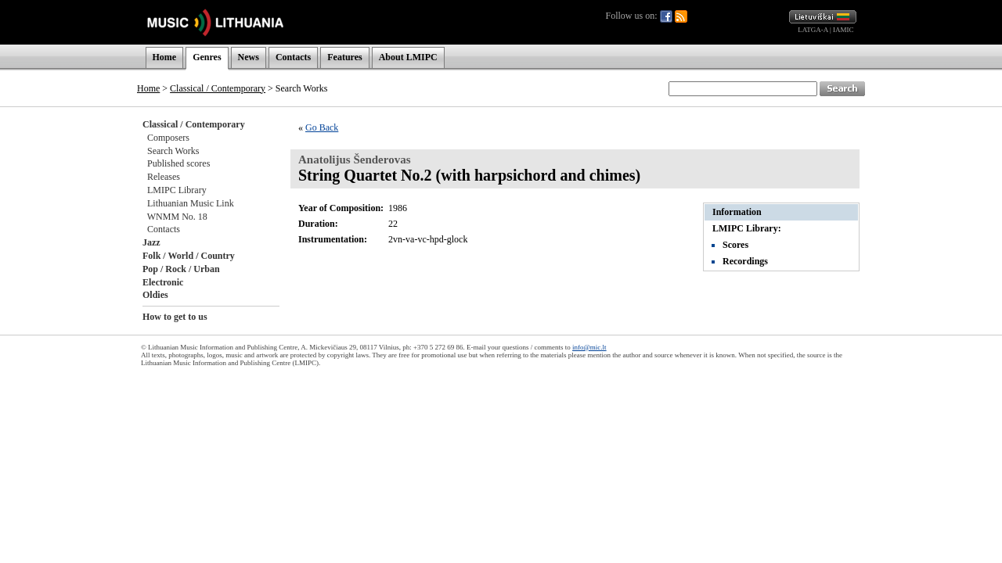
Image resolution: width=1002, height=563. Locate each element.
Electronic (162, 282)
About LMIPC (408, 57)
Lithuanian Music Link (190, 203)
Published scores (178, 163)
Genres (207, 57)
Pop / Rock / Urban (181, 269)
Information (737, 211)
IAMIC (843, 30)
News (248, 57)
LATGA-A (813, 30)
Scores (735, 244)
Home (165, 57)
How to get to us (174, 316)
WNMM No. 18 (177, 216)
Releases (163, 176)
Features (344, 57)
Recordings (745, 261)
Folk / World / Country (188, 255)
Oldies (155, 294)
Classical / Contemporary (217, 88)
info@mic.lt (589, 347)
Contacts (293, 57)
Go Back (321, 127)
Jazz (151, 242)
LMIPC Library (177, 190)
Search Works (173, 150)
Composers (168, 137)
